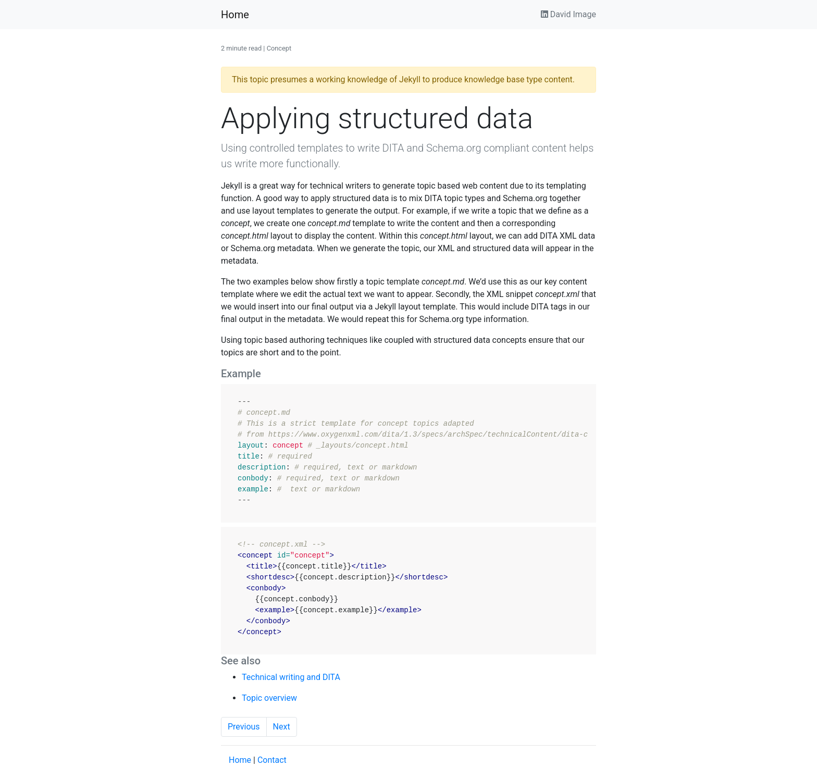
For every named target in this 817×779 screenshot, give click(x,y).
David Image (568, 14)
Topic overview (269, 698)
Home (235, 14)
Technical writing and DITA (291, 677)
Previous (244, 727)
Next (281, 727)
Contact (272, 760)
